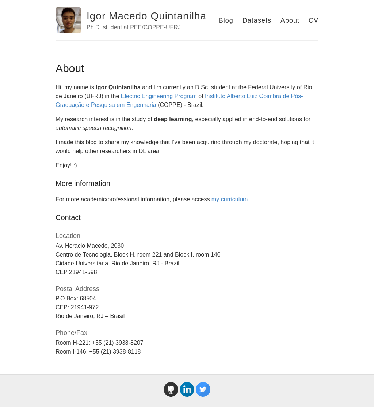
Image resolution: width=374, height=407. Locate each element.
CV (313, 20)
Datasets (257, 20)
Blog (226, 20)
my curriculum (229, 199)
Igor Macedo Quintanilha (146, 16)
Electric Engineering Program (159, 96)
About (289, 20)
